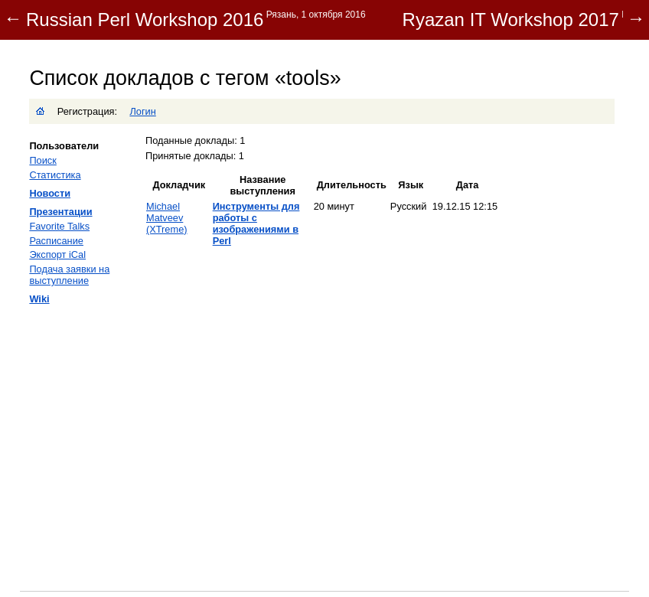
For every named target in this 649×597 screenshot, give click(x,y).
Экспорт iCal (57, 254)
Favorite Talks (59, 226)
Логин (142, 111)
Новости (49, 193)
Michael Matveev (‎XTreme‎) (167, 218)
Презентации (60, 211)
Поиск (42, 160)
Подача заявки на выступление (69, 274)
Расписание (56, 240)
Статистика (54, 175)
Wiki (39, 299)
